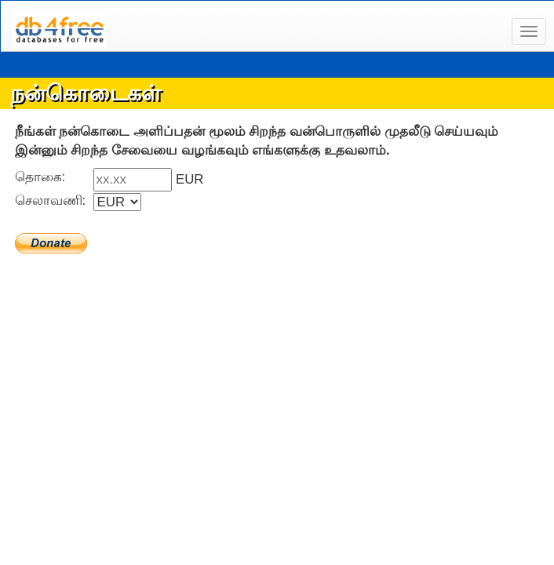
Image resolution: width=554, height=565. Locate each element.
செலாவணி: (54, 200)
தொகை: (44, 177)
